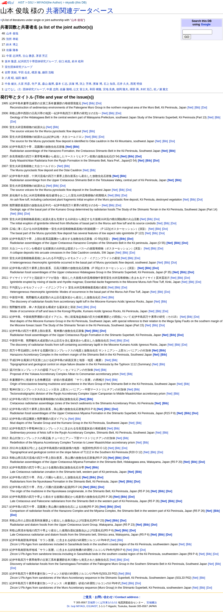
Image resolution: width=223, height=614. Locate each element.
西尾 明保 (136, 83)
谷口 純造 (64, 61)
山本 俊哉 (12, 33)
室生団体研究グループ (18, 67)
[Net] (85, 103)
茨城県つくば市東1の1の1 (102, 602)
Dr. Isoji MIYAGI (76, 606)
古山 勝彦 (28, 55)
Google (206, 24)
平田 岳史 (24, 72)
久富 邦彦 (24, 83)
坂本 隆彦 (11, 61)
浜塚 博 (73, 83)
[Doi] (99, 103)
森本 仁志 (61, 83)
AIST (21, 2)
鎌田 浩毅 (48, 72)
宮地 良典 (109, 89)
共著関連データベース (80, 10)
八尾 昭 (9, 78)
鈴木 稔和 (78, 61)
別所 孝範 (12, 39)
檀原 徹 (36, 72)
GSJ (30, 2)
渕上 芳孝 (85, 83)
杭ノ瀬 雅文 (161, 89)
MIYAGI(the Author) (49, 2)
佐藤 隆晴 (66, 89)
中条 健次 (11, 83)
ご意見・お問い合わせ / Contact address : (111, 597)
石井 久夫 (123, 83)
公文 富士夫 (80, 89)
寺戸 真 (36, 83)
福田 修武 (21, 78)
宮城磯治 (152, 602)
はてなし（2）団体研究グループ (25, 89)
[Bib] (91, 103)
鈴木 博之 (12, 44)
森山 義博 (48, 83)
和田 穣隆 (95, 89)
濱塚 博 (97, 83)
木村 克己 (146, 89)
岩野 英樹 (11, 72)
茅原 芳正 (42, 55)
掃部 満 (134, 89)
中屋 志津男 (13, 55)
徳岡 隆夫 (122, 89)
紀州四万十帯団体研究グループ (37, 61)
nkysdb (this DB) (76, 2)
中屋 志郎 (52, 89)
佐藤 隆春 (12, 50)
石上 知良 (109, 83)
